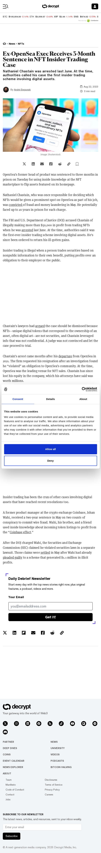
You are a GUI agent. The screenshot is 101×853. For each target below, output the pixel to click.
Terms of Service (53, 784)
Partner (8, 741)
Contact (10, 794)
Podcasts (57, 760)
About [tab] (83, 399)
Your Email (16, 597)
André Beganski (22, 89)
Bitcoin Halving (61, 767)
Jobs (8, 799)
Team (9, 779)
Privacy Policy (52, 789)
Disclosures (51, 779)
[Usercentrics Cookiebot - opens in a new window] (81, 389)
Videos (55, 754)
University (58, 748)
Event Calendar (13, 760)
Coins (7, 754)
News (54, 741)
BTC (5, 16)
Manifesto (11, 784)
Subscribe (12, 836)
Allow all (50, 449)
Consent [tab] (17, 399)
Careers (49, 794)
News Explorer (13, 767)
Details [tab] (50, 399)
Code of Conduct (15, 789)
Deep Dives (10, 748)
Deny (50, 460)
